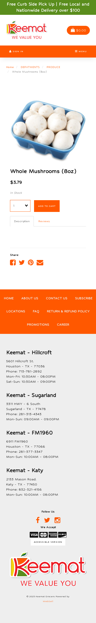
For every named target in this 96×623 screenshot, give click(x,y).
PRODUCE (53, 67)
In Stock (16, 193)
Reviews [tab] (44, 221)
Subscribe (83, 298)
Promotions (38, 324)
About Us (29, 298)
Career (63, 324)
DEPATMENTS (30, 67)
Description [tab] (22, 221)
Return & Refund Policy (68, 311)
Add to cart (47, 206)
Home (10, 67)
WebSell (48, 601)
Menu (81, 51)
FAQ (36, 311)
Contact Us (56, 298)
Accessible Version (48, 542)
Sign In (16, 51)
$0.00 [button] (78, 30)
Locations (15, 311)
